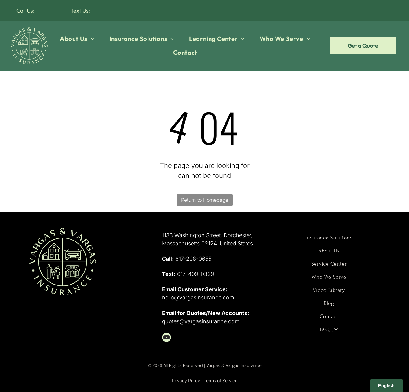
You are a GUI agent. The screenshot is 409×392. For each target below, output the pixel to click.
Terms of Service (220, 380)
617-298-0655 (193, 259)
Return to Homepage (204, 200)
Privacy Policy (186, 380)
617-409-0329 (195, 274)
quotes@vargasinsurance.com (200, 321)
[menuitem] (77, 39)
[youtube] (166, 338)
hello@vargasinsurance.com (198, 297)
